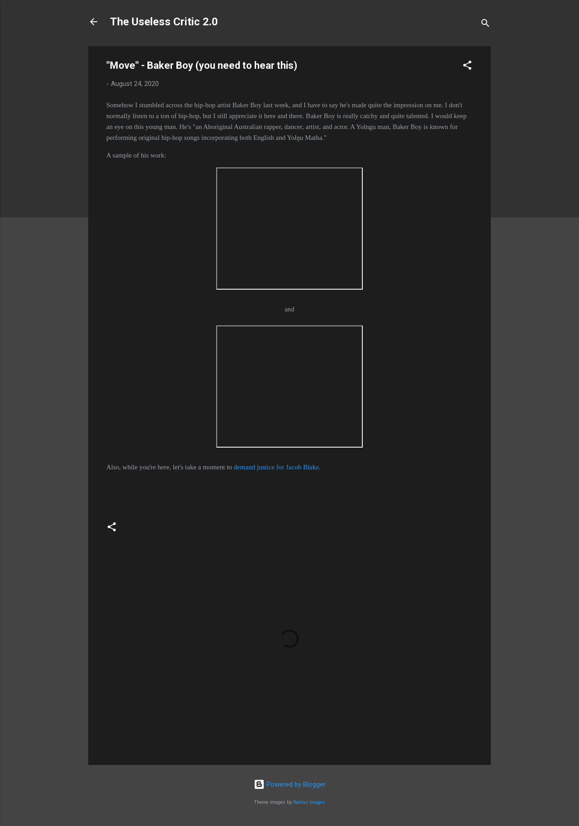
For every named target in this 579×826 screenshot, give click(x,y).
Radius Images (309, 802)
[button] (467, 67)
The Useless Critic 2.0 (164, 21)
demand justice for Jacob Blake (276, 467)
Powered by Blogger (290, 784)
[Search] (485, 24)
